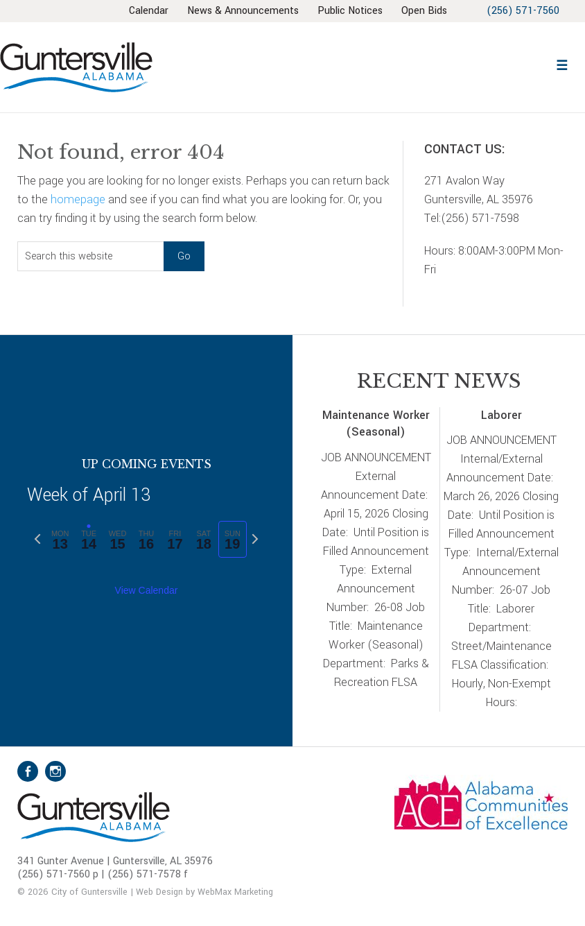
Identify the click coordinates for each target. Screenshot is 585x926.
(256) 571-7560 (520, 10)
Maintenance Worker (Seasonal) (376, 423)
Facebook (27, 771)
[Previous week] (37, 539)
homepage (78, 199)
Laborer (501, 415)
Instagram (55, 771)
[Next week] (255, 539)
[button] (561, 63)
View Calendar (146, 590)
